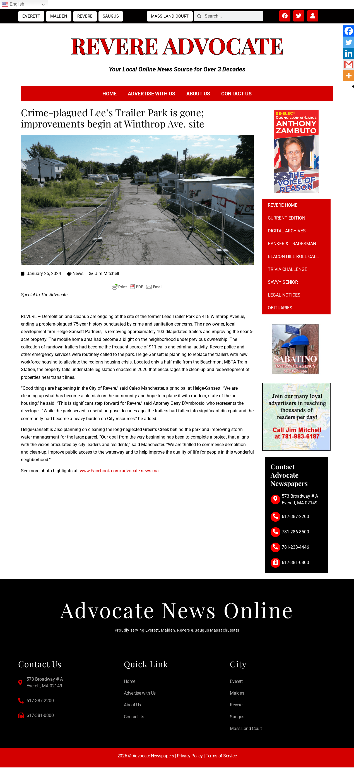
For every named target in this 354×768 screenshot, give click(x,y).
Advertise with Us (151, 94)
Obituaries (280, 307)
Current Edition (286, 218)
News (78, 273)
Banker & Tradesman (292, 243)
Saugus (111, 16)
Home (109, 94)
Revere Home (282, 205)
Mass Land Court (170, 16)
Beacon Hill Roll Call (293, 256)
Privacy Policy (190, 756)
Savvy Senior (283, 282)
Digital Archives (287, 230)
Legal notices (284, 295)
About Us (198, 94)
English (13, 4)
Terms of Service (221, 756)
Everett (31, 16)
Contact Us (236, 94)
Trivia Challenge (287, 269)
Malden (58, 16)
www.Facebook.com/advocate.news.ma (119, 470)
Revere (85, 16)
